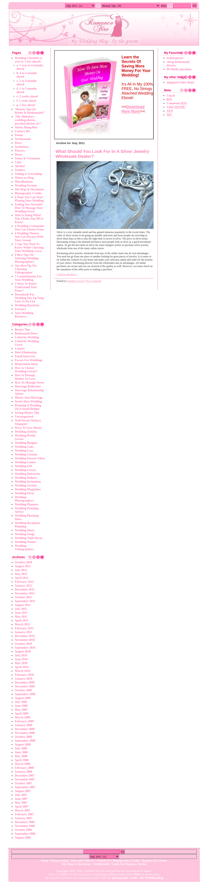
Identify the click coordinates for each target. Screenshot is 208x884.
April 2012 (21, 577)
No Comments (94, 281)
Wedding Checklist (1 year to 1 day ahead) (28, 59)
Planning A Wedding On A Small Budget (28, 407)
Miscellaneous (24, 181)
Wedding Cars (24, 450)
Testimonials (23, 139)
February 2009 (24, 721)
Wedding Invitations (28, 481)
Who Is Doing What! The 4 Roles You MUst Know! (29, 219)
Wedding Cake (24, 446)
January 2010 (23, 678)
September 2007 (25, 787)
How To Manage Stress (29, 382)
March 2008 (22, 764)
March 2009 (22, 717)
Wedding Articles (26, 431)
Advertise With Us (82, 860)
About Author (60, 860)
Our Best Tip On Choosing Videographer (25, 269)
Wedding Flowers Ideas (30, 458)
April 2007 (21, 806)
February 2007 (24, 814)
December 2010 (25, 636)
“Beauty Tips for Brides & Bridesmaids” (30, 111)
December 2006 (25, 822)
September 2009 (25, 694)
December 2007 (25, 775)
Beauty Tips (22, 329)
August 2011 (23, 605)
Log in (171, 95)
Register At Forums (154, 860)
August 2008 (23, 744)
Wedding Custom (26, 454)
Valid (176, 107)
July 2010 (21, 655)
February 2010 (24, 674)
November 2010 (25, 640)
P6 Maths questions (179, 69)
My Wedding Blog (151, 877)
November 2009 (25, 686)
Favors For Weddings (29, 360)
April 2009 (21, 713)
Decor (19, 154)
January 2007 (23, 818)
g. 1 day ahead (26, 105)
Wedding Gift (23, 466)
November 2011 (25, 593)
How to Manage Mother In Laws (25, 377)
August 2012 (23, 566)
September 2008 (25, 740)
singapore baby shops (180, 82)
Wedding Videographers (24, 547)
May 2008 (21, 756)
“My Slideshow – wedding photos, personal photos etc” (28, 120)
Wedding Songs (25, 534)
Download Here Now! (133, 109)
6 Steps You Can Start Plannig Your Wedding (29, 199)
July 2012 (21, 570)
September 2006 (25, 833)
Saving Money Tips (27, 412)
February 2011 (24, 628)
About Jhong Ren (26, 127)
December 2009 (25, 682)
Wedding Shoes (24, 530)
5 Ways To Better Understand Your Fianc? (26, 287)
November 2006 (25, 826)
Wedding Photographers (24, 499)
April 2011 (21, 620)
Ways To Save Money (28, 427)
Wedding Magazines (28, 489)
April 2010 (21, 667)
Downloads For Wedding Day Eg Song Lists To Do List (29, 298)
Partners (20, 309)
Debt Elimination (26, 352)
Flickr (137, 874)
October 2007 (23, 783)
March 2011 (22, 624)
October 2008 (23, 736)
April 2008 (21, 760)
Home (45, 860)
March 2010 (22, 671)
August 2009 (23, 698)
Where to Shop (24, 177)
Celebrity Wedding (27, 337)
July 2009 (21, 702)
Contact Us (104, 860)
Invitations (22, 146)
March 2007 (22, 810)
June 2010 (21, 659)
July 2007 (21, 795)
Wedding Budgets (26, 442)
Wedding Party (24, 493)
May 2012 (21, 574)
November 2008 (25, 733)
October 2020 (23, 562)
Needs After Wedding (28, 401)
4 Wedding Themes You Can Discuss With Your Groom (29, 237)
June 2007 (21, 798)
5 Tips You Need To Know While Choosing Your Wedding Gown (29, 247)
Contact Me (22, 131)
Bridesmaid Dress (26, 333)
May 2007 (21, 802)
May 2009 (21, 709)
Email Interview (25, 356)
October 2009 (23, 690)
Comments (177, 103)
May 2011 (21, 616)
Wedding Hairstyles (27, 473)
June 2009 (21, 705)
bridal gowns (175, 58)
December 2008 (25, 729)
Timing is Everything (28, 174)
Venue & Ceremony (27, 158)
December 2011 (24, 589)
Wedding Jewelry (26, 485)
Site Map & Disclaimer (29, 189)
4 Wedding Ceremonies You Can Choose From (30, 227)
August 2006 (23, 837)
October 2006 (23, 829)
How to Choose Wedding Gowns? (26, 369)
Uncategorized (24, 416)
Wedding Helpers (26, 477)
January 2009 (23, 725)
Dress (18, 142)
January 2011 (23, 632)
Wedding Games (25, 462)
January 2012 (23, 585)
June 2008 (21, 752)
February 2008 (24, 767)
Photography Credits (28, 193)
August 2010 (23, 651)
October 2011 (23, 597)
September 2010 (25, 647)
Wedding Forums (26, 185)
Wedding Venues (25, 542)
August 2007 (23, 791)
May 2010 (21, 663)
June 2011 (21, 612)
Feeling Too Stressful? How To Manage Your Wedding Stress (29, 208)
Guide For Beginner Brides (129, 864)
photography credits (125, 877)
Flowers (20, 150)
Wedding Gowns (25, 470)
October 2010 (23, 643)
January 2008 (23, 771)
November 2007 (25, 779)
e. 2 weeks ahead (27, 96)
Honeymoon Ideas (26, 364)
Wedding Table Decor (29, 538)
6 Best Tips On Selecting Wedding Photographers (27, 258)
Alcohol (20, 166)
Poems (19, 135)
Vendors (20, 170)
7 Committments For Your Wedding (28, 278)
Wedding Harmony (27, 305)
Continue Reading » (67, 274)
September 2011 (25, 601)
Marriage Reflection (28, 386)
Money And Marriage (29, 397)
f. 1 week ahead (26, 100)
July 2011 (21, 609)
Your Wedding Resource (24, 314)
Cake (18, 162)
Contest (20, 348)
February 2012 (24, 581)
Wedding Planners (27, 504)
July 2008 (21, 748)
